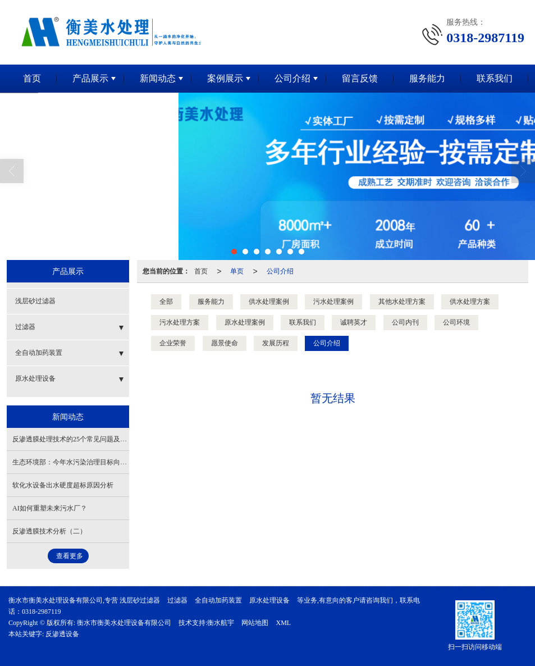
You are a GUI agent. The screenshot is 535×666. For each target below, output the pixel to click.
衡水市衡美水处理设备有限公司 (124, 623)
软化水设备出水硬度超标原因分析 (62, 485)
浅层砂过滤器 (35, 301)
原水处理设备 (35, 378)
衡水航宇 (220, 623)
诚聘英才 (353, 322)
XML (283, 623)
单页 (237, 271)
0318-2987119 (41, 611)
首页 (32, 78)
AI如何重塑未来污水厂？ (49, 508)
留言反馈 (360, 78)
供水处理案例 (269, 301)
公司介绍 (292, 78)
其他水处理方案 (402, 301)
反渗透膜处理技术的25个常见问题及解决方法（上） (89, 439)
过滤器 (25, 327)
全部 (166, 301)
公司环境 (456, 322)
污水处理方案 (179, 322)
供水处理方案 (470, 301)
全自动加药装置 (38, 353)
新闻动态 (158, 78)
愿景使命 (224, 343)
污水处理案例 (333, 301)
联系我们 (495, 78)
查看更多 (69, 556)
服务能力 (427, 78)
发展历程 (275, 343)
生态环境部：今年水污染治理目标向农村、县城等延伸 (93, 462)
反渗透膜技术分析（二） (49, 531)
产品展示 (90, 78)
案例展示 (225, 78)
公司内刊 (405, 322)
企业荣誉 (172, 343)
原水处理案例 (245, 322)
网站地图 (254, 623)
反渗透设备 (62, 634)
